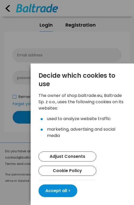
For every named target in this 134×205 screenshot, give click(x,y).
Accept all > (57, 191)
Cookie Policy (67, 171)
